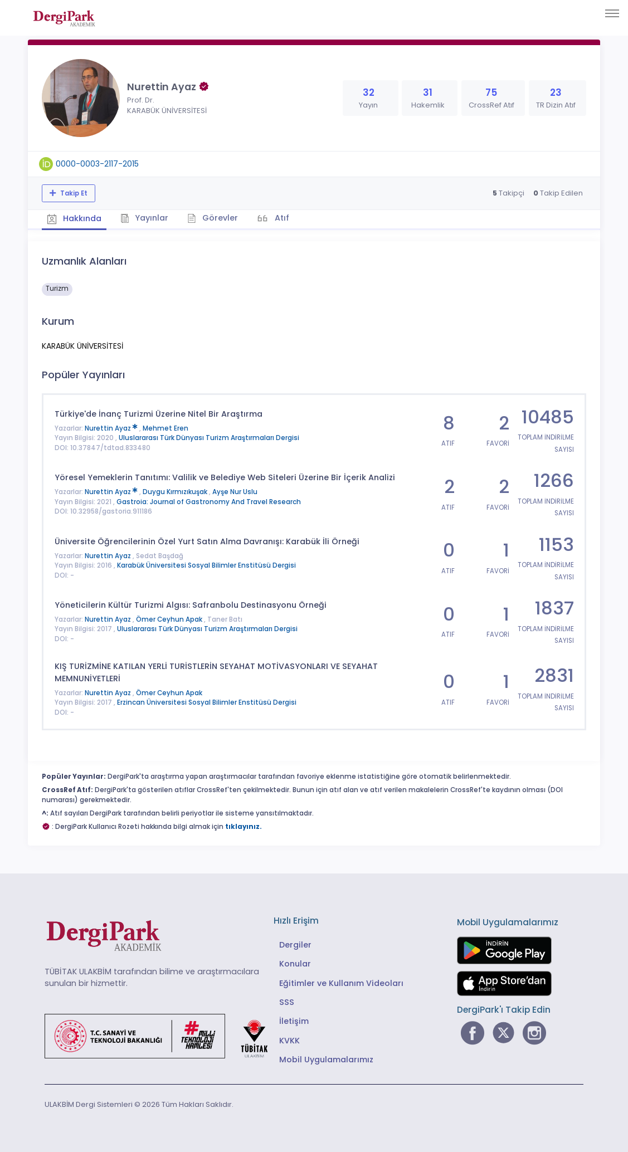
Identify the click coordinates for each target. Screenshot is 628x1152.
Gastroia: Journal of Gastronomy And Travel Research (208, 501)
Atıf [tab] (283, 217)
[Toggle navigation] (612, 13)
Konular (295, 963)
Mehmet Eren (165, 427)
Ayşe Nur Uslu (234, 491)
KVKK (289, 1040)
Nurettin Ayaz (112, 427)
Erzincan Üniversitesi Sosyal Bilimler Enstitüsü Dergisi (206, 702)
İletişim (294, 1021)
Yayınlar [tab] (145, 217)
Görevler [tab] (214, 217)
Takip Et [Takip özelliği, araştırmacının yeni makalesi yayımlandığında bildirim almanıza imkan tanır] (73, 193)
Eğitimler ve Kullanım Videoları (341, 982)
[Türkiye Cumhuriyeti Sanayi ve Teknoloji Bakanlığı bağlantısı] (163, 1035)
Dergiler (295, 944)
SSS (286, 1001)
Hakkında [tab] (74, 218)
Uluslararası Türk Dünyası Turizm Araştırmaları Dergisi (209, 437)
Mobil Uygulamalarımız (326, 1059)
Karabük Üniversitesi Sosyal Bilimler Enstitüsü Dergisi (206, 564)
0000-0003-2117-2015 (97, 163)
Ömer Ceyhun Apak (170, 618)
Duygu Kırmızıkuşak (176, 491)
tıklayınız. (243, 826)
